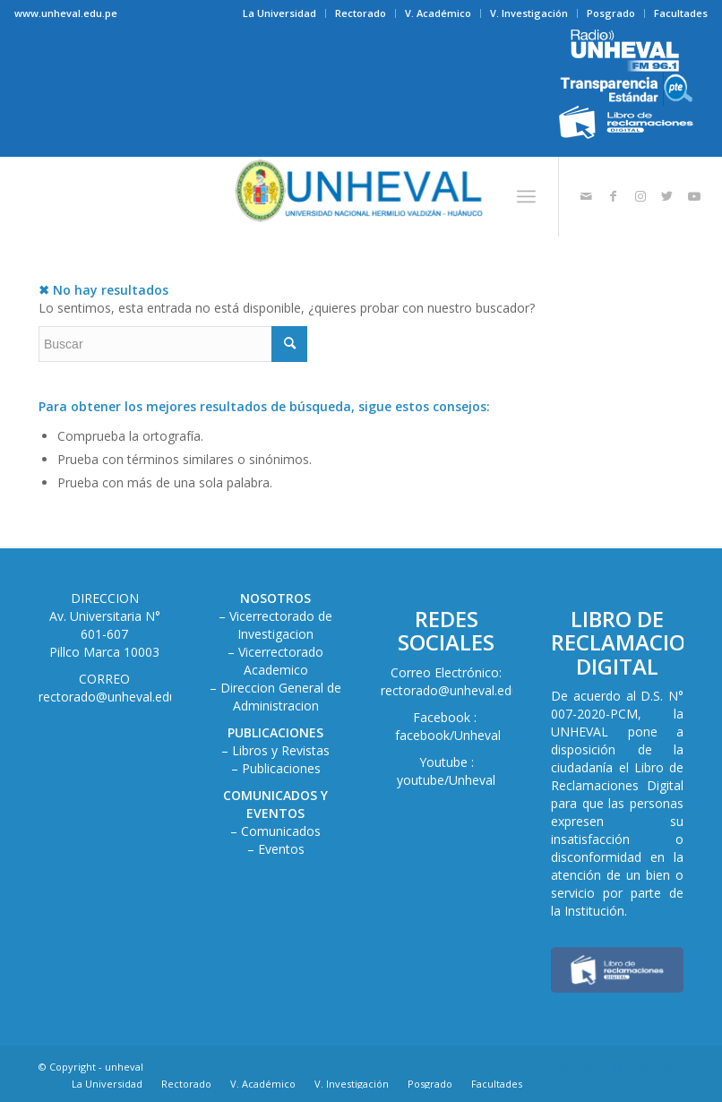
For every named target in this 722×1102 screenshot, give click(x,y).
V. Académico (438, 13)
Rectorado (360, 13)
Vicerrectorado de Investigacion (280, 624)
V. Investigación (529, 13)
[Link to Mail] (586, 196)
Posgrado (611, 13)
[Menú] (526, 196)
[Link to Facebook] (613, 196)
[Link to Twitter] (667, 196)
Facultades (681, 13)
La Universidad (279, 13)
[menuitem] (280, 13)
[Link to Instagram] (640, 196)
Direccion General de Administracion (280, 696)
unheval (124, 1066)
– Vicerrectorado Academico (275, 660)
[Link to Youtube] (694, 196)
